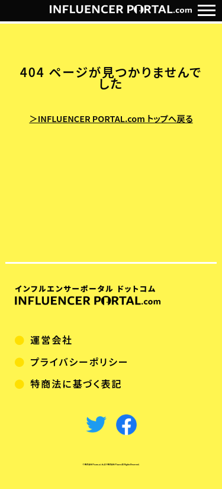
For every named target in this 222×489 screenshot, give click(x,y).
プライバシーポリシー (79, 361)
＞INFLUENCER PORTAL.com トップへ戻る (110, 118)
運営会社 (51, 340)
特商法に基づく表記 (76, 383)
